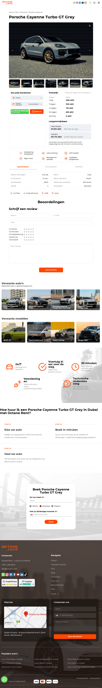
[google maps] (85, 3)
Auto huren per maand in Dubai (81, 667)
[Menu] (99, 2)
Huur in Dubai (12, 659)
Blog (53, 573)
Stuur (51, 522)
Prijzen (54, 560)
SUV (17, 12)
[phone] (83, 3)
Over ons (55, 581)
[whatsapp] (74, 3)
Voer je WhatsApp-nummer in (44, 511)
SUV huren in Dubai (75, 663)
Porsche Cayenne (35, 12)
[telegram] (80, 3)
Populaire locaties (58, 565)
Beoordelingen (57, 585)
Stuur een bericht (75, 636)
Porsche (24, 12)
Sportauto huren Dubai (12, 667)
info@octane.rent (9, 569)
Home (11, 12)
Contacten (55, 577)
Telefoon (35, 506)
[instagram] (77, 3)
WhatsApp (46, 506)
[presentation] (12, 50)
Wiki (53, 589)
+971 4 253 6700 (8, 565)
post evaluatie (51, 270)
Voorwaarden (94, 678)
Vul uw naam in (37, 497)
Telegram (57, 506)
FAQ (53, 569)
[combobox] (33, 514)
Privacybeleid (82, 678)
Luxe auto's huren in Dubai (46, 667)
